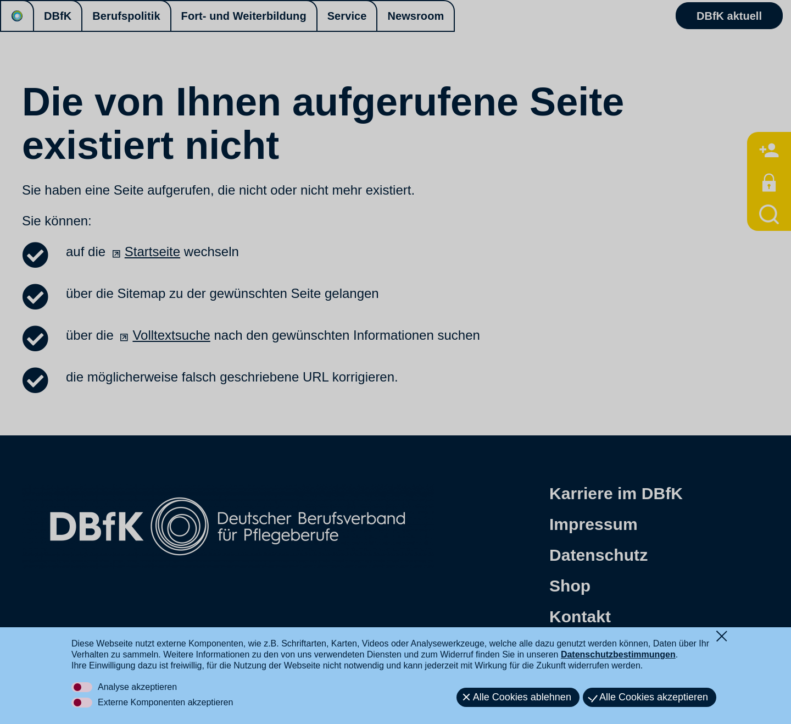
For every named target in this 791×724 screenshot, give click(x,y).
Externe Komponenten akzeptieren (165, 702)
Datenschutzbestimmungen (618, 654)
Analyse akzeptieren (137, 687)
